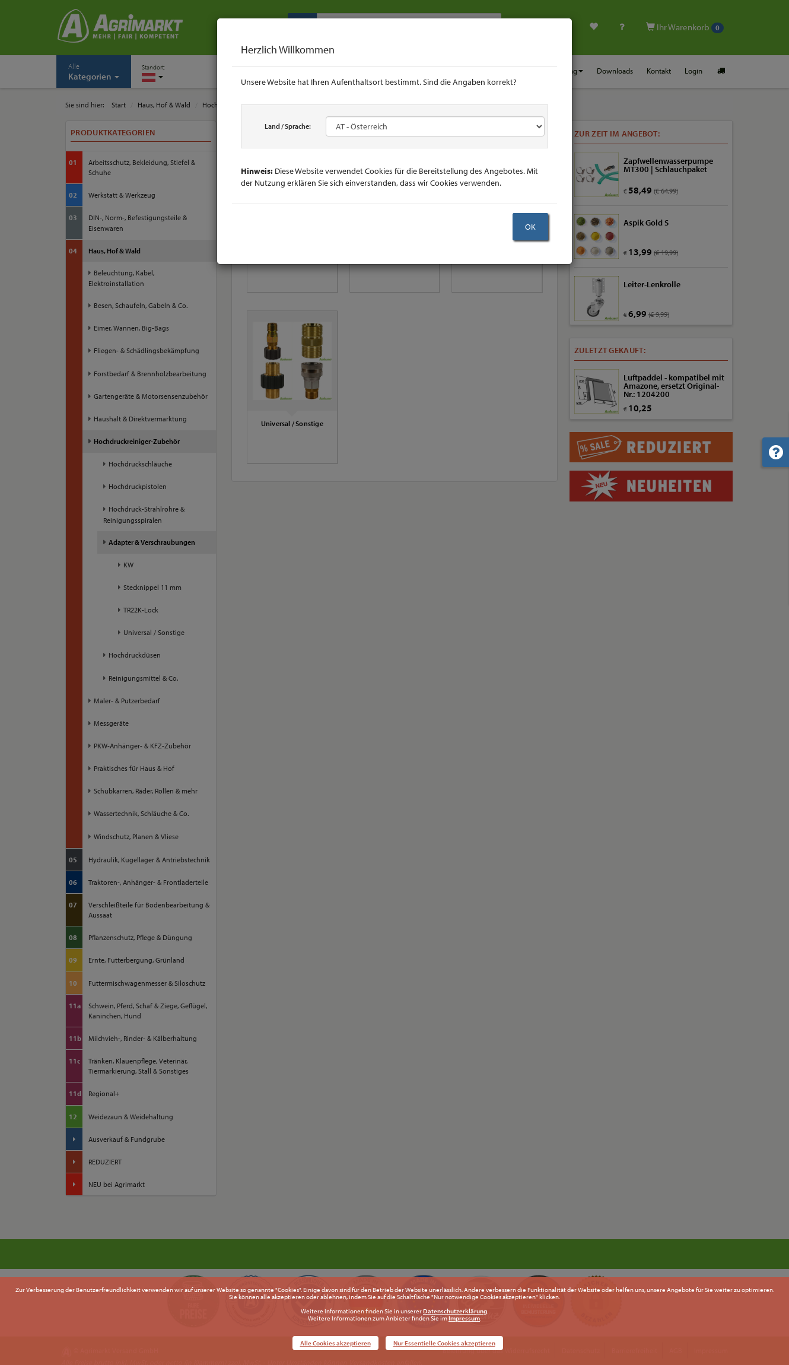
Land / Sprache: (288, 126)
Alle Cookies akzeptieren (335, 1343)
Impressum (464, 1318)
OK (530, 226)
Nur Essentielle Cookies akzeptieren (444, 1343)
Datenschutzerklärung (455, 1311)
